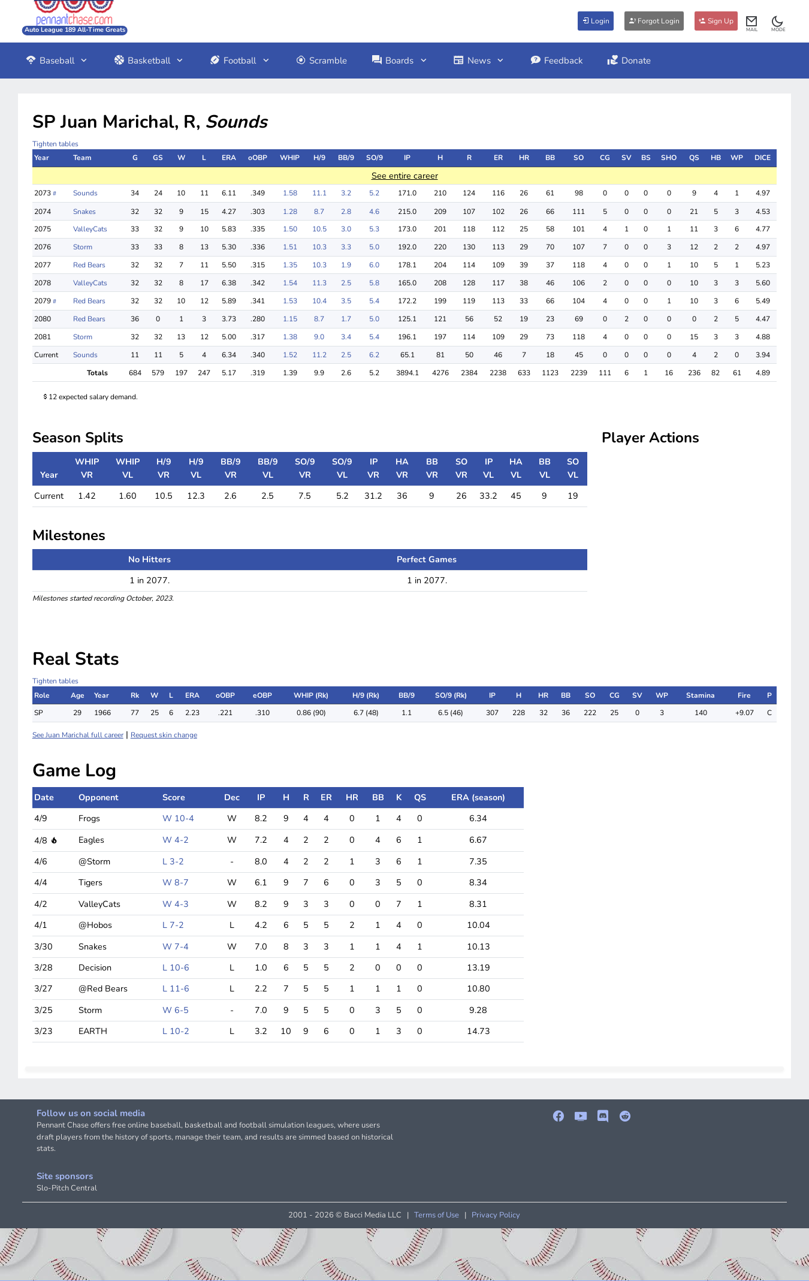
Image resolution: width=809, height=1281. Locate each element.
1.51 (290, 247)
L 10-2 (175, 1031)
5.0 (374, 247)
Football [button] (240, 61)
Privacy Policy (496, 1215)
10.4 (319, 301)
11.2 (319, 355)
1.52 (290, 355)
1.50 (290, 229)
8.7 (319, 211)
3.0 (346, 229)
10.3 (319, 247)
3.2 (346, 193)
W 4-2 (175, 840)
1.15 (290, 319)
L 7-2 (173, 925)
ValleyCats (90, 229)
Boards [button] (399, 61)
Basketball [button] (149, 61)
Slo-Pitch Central (67, 1188)
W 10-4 (178, 818)
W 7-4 (175, 947)
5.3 (374, 229)
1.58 (290, 193)
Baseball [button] (57, 61)
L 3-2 (173, 861)
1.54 (290, 283)
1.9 (346, 265)
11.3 (319, 283)
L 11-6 (175, 988)
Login (595, 21)
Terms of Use (436, 1215)
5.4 (374, 301)
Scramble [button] (321, 61)
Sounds (85, 193)
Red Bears (89, 265)
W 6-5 (175, 1010)
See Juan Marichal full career (77, 735)
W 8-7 (175, 882)
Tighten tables (55, 144)
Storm (82, 247)
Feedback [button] (556, 61)
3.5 (346, 301)
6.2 (374, 355)
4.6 (374, 211)
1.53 (290, 301)
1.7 (346, 319)
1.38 (290, 337)
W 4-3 (175, 904)
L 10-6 (175, 967)
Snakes (84, 211)
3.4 (346, 337)
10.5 (319, 229)
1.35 (290, 265)
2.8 (346, 211)
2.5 (346, 283)
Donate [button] (629, 61)
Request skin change (164, 735)
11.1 (319, 193)
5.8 (374, 283)
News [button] (479, 61)
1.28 (290, 211)
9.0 (319, 337)
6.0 (374, 265)
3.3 (346, 247)
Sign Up (716, 21)
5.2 (374, 193)
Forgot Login (654, 21)
